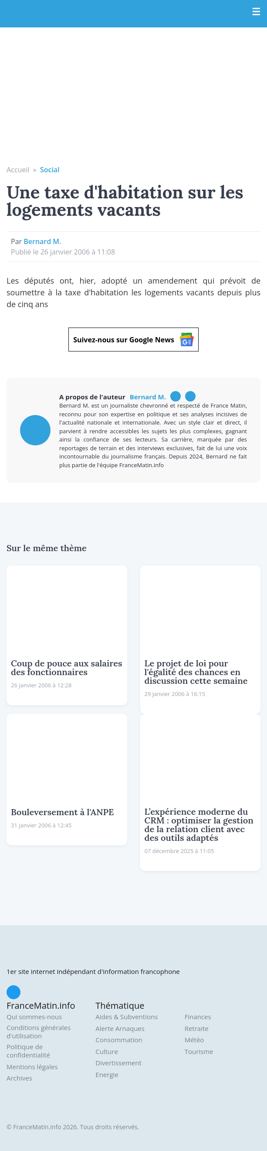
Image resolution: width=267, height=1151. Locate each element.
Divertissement (118, 1063)
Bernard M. (42, 241)
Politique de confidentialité (28, 1051)
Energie (106, 1075)
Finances (198, 1017)
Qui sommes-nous (34, 1017)
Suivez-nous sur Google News (133, 339)
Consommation (118, 1040)
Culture (106, 1051)
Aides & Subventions (126, 1017)
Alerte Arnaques (120, 1028)
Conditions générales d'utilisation (39, 1032)
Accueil (18, 169)
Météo (194, 1040)
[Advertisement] (133, 99)
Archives (19, 1078)
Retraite (197, 1028)
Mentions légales (32, 1067)
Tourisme (199, 1051)
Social (50, 169)
